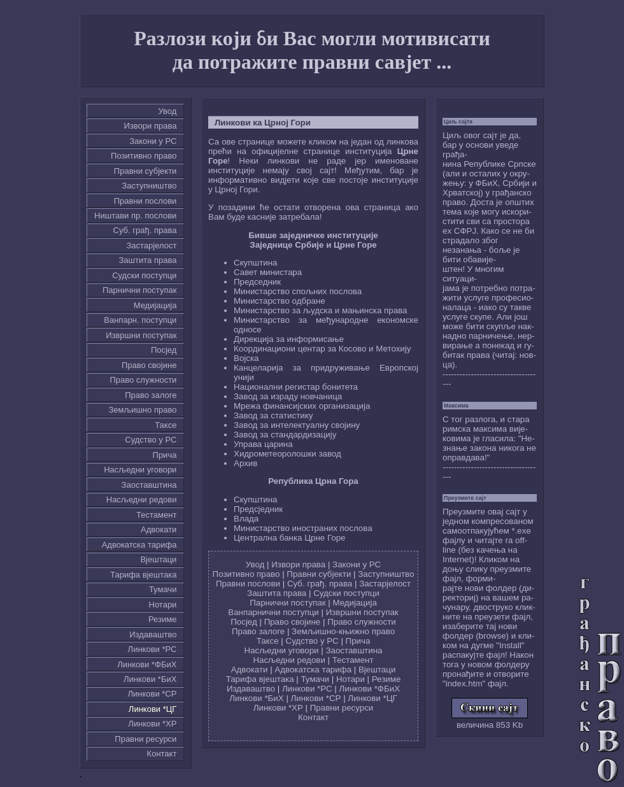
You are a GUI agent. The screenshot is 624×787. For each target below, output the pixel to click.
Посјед (164, 350)
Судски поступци (144, 275)
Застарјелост (151, 245)
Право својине (149, 365)
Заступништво (149, 185)
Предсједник (258, 509)
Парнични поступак (139, 290)
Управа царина (263, 444)
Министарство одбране (279, 301)
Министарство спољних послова (298, 291)
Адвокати (158, 529)
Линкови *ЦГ (153, 709)
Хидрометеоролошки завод (287, 453)
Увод (168, 111)
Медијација (155, 305)
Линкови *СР (151, 693)
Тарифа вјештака (143, 574)
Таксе (165, 425)
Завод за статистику (273, 415)
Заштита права (148, 260)
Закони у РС (152, 141)
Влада (246, 518)
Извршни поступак (141, 335)
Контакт (162, 753)
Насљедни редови (141, 499)
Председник (257, 282)
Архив (245, 463)
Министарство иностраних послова (303, 528)
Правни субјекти (145, 171)
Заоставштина (149, 485)
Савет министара (268, 272)
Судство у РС (150, 439)
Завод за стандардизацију (285, 434)
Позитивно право (143, 155)
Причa (165, 455)
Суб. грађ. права (145, 230)
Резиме (162, 619)
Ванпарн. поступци (140, 320)
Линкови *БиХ (150, 679)
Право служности (143, 380)
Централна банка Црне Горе (289, 537)
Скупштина (256, 262)
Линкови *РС (152, 649)
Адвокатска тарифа (139, 544)
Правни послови (145, 201)
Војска (246, 358)
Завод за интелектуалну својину (297, 425)
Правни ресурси (145, 739)
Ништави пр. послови (135, 215)
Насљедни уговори (140, 469)
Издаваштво (152, 634)
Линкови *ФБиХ (146, 664)
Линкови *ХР (152, 723)
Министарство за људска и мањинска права (320, 310)
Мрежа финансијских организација (302, 406)
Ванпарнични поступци (273, 612)
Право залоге (150, 395)
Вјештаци (158, 559)
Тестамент (156, 515)
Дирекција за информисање (289, 339)
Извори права (150, 126)
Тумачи (162, 589)
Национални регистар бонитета (296, 387)
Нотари (163, 604)
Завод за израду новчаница (288, 396)
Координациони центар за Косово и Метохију (322, 348)
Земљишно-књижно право (343, 631)
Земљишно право (142, 410)
